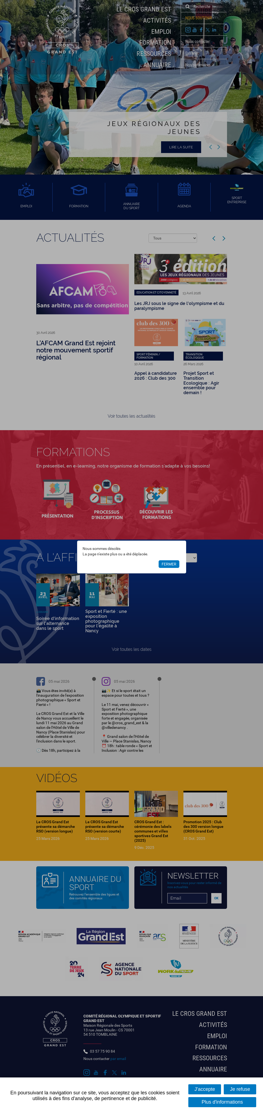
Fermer (169, 564)
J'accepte (205, 1089)
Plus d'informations (222, 1102)
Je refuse (240, 1089)
